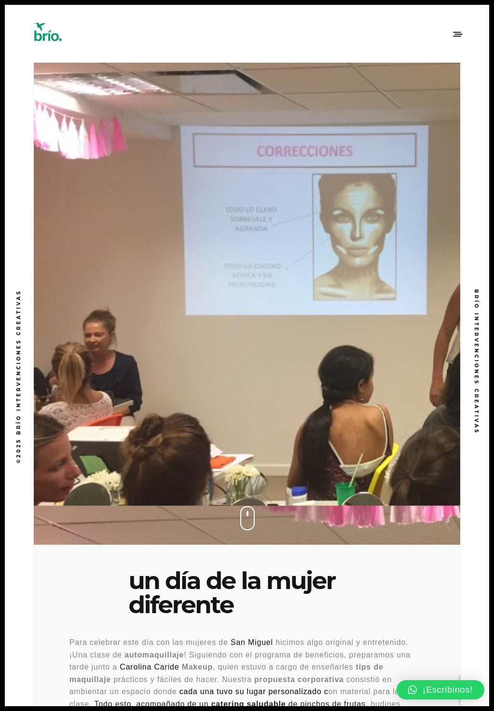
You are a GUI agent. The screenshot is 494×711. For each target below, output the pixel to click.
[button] (440, 689)
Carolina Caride (149, 667)
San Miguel (252, 642)
